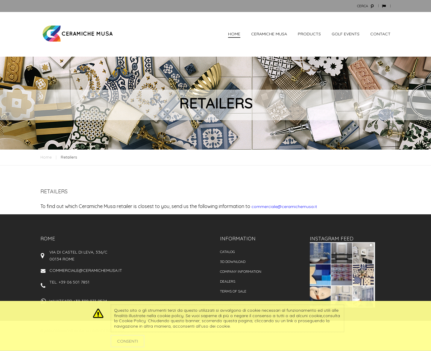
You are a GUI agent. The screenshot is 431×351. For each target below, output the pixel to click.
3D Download (232, 261)
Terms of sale (233, 291)
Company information (240, 271)
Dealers (227, 281)
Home (46, 157)
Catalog (227, 251)
